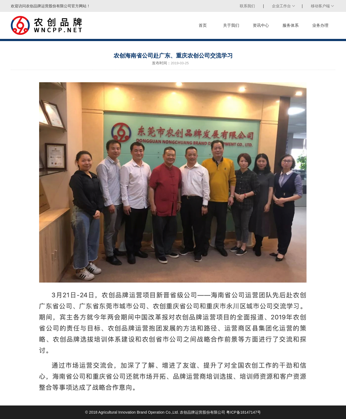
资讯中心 (261, 25)
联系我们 (247, 6)
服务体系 (290, 25)
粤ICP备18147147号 (243, 412)
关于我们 (231, 25)
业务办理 (320, 25)
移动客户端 (320, 6)
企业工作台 (281, 6)
